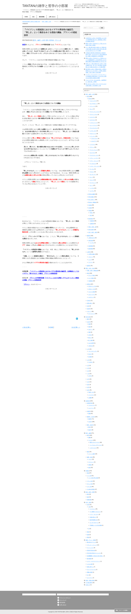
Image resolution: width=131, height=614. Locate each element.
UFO (91, 215)
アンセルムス (93, 163)
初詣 (89, 326)
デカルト (92, 171)
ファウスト (92, 509)
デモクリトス (93, 133)
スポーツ (89, 311)
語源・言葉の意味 (90, 580)
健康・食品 (89, 457)
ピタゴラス (92, 117)
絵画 (88, 534)
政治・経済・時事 (90, 492)
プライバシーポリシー (65, 597)
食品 (89, 467)
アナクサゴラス (93, 128)
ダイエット (91, 462)
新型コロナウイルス (95, 442)
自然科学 (88, 401)
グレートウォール (91, 569)
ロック (91, 177)
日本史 (88, 300)
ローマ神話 (91, 278)
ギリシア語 (89, 484)
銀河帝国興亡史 (93, 520)
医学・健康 (88, 433)
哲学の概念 (91, 197)
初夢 (89, 332)
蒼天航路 (89, 558)
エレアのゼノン (93, 103)
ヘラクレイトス (93, 122)
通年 (88, 319)
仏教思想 (92, 223)
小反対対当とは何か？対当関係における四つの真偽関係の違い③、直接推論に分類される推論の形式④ (96, 39)
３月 (88, 360)
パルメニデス (93, 100)
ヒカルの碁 (89, 564)
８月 (88, 379)
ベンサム (92, 242)
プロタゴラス (94, 138)
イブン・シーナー (94, 158)
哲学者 (51, 40)
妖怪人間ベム (90, 566)
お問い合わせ (52, 16)
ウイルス (90, 440)
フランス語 (89, 481)
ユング (90, 259)
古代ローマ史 (91, 289)
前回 (23, 44)
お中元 (90, 375)
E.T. (88, 575)
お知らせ (88, 584)
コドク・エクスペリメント (93, 561)
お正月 (88, 321)
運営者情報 (41, 16)
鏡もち (90, 337)
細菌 (89, 437)
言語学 (88, 308)
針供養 (90, 356)
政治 (88, 494)
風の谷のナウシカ (91, 542)
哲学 (47, 40)
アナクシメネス (93, 114)
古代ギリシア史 (92, 286)
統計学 (90, 429)
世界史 (88, 284)
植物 (89, 413)
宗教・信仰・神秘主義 (92, 270)
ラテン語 (89, 486)
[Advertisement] (51, 87)
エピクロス (92, 152)
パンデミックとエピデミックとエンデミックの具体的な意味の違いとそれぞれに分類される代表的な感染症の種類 (96, 76)
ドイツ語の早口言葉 (93, 478)
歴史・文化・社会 (90, 268)
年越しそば (91, 392)
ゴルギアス (94, 141)
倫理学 (88, 235)
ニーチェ (92, 191)
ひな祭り (90, 362)
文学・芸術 (88, 502)
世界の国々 (89, 303)
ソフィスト (92, 136)
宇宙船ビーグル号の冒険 (96, 525)
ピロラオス (92, 120)
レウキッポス (93, 130)
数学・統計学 (90, 425)
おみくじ (90, 329)
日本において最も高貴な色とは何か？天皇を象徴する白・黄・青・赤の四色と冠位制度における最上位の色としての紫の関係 (96, 65)
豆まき (90, 354)
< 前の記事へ (26, 327)
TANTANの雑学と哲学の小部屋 (45, 6)
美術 (88, 532)
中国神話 (90, 281)
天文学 (90, 421)
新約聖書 (90, 248)
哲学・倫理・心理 (39, 40)
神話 (88, 273)
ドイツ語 (89, 475)
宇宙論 (90, 210)
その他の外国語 (91, 489)
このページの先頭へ (123, 610)
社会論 (90, 207)
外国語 (87, 470)
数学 (89, 427)
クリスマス (91, 395)
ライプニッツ (93, 182)
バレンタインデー (92, 351)
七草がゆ (90, 345)
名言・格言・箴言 (92, 232)
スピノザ (92, 180)
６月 (88, 371)
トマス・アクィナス (95, 166)
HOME (26, 16)
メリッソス (92, 106)
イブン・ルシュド (94, 161)
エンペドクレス (93, 125)
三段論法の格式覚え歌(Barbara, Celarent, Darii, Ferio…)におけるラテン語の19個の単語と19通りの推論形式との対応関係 (96, 54)
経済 (88, 497)
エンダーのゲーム (94, 522)
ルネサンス (91, 297)
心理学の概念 (91, 254)
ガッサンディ (93, 174)
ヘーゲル (92, 188)
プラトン (57, 40)
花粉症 (90, 464)
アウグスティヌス (94, 155)
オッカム (92, 169)
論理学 (88, 265)
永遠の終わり (93, 517)
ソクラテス (92, 144)
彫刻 (88, 537)
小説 (89, 506)
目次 (33, 16)
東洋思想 (90, 218)
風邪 (88, 451)
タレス (91, 109)
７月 (88, 373)
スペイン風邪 (91, 453)
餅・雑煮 (90, 340)
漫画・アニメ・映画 (90, 540)
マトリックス (90, 547)
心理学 (88, 252)
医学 (88, 435)
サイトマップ (63, 600)
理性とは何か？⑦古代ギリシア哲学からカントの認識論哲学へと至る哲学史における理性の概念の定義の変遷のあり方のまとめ (96, 60)
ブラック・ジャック (92, 545)
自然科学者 (89, 403)
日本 (88, 306)
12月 (88, 390)
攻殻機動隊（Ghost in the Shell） (95, 556)
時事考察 (89, 499)
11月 (88, 387)
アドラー (90, 262)
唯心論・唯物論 (92, 202)
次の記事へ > (76, 327)
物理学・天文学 (91, 416)
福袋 (89, 324)
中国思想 (92, 221)
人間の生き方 (91, 237)
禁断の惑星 (89, 572)
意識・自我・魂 (92, 227)
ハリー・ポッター (94, 514)
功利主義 (90, 240)
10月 (88, 384)
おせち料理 (91, 343)
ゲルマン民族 (91, 291)
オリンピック (91, 313)
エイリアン (89, 577)
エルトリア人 (91, 294)
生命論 (90, 205)
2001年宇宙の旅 (91, 550)
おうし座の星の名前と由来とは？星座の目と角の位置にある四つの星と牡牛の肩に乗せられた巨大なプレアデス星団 (96, 49)
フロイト (90, 257)
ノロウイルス (93, 447)
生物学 (88, 411)
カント (91, 185)
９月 (88, 381)
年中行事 (88, 317)
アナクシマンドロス (95, 111)
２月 (88, 349)
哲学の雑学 (91, 229)
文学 (88, 504)
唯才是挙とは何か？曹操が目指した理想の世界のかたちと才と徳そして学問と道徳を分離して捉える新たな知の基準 (96, 71)
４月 (88, 365)
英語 (88, 473)
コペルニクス (91, 405)
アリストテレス (93, 150)
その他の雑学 (89, 582)
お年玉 (90, 335)
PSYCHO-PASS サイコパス (94, 553)
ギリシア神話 (91, 275)
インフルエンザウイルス (96, 445)
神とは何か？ (91, 199)
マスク (90, 459)
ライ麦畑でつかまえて (95, 511)
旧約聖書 (90, 246)
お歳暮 (90, 397)
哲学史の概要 (91, 194)
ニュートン (91, 408)
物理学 (90, 419)
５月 (88, 368)
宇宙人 (91, 212)
